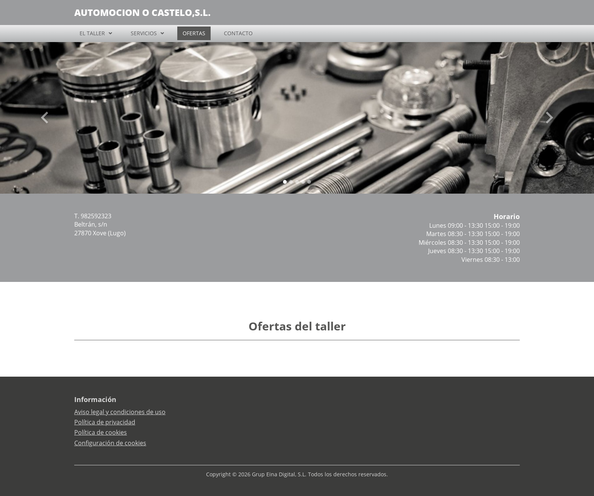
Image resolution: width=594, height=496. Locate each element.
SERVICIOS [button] (144, 33)
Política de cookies (100, 432)
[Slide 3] (303, 182)
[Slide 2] (297, 182)
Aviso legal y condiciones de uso (120, 412)
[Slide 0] (285, 182)
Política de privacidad (104, 422)
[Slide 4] (309, 182)
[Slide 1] (291, 182)
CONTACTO (238, 33)
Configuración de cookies (110, 443)
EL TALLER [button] (92, 33)
